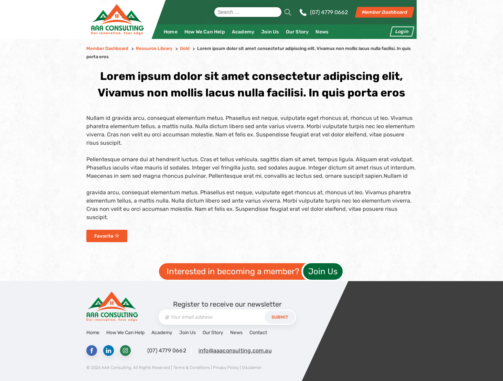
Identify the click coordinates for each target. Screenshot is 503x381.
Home (171, 32)
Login (402, 31)
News (321, 32)
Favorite (106, 236)
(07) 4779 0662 (329, 12)
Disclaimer (251, 367)
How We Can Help (204, 32)
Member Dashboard (384, 12)
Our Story (297, 32)
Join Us (270, 32)
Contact (258, 333)
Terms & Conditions (191, 367)
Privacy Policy (226, 367)
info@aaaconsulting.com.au (235, 350)
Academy (243, 32)
